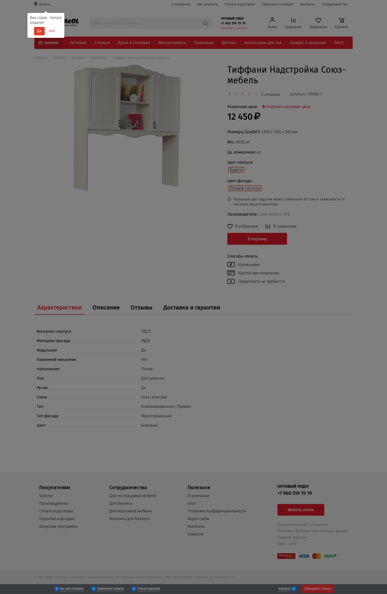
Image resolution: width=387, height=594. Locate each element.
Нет (52, 31)
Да (39, 31)
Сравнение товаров (110, 589)
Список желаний (148, 589)
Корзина (284, 589)
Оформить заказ (317, 589)
